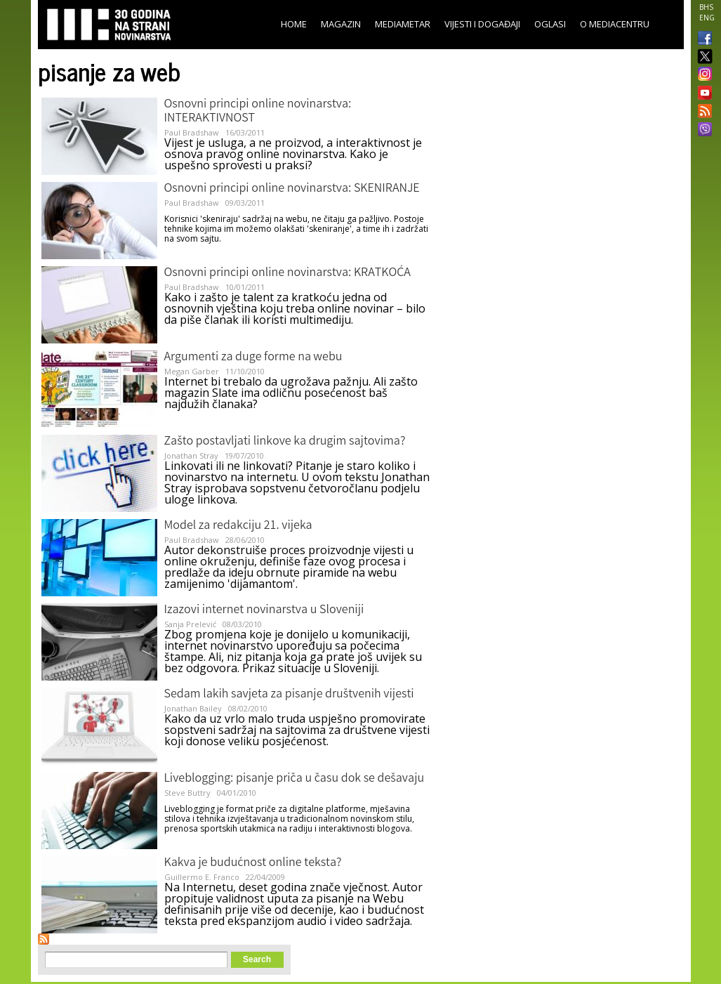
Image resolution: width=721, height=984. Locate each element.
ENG (707, 17)
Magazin (341, 24)
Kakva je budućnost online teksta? (253, 863)
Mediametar (402, 24)
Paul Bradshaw (191, 132)
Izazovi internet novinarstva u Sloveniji (264, 610)
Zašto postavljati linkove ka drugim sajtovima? (285, 442)
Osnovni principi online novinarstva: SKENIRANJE (292, 189)
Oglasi (550, 24)
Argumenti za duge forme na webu (253, 357)
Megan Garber (191, 371)
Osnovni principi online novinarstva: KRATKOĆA (287, 273)
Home (294, 24)
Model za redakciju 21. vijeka (238, 526)
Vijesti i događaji (482, 24)
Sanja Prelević (190, 624)
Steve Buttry (187, 792)
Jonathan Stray (191, 455)
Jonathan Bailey (193, 708)
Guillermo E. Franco (201, 877)
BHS (706, 7)
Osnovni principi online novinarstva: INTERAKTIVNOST (258, 112)
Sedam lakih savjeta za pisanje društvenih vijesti (289, 694)
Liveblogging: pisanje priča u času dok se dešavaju (294, 779)
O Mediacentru (614, 24)
